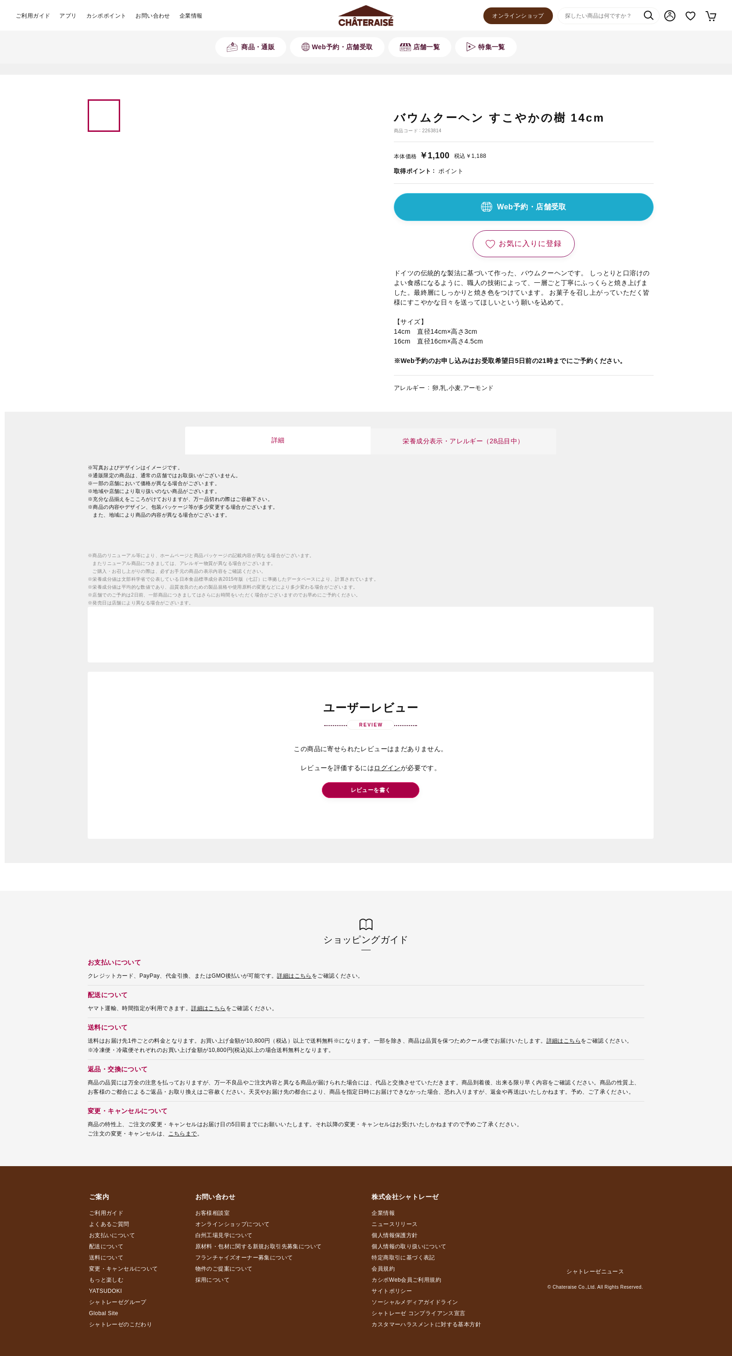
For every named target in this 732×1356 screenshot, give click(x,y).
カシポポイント (106, 16)
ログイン (387, 768)
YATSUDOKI (105, 1291)
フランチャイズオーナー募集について (244, 1257)
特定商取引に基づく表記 (403, 1257)
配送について (106, 1246)
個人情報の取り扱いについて (409, 1246)
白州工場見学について (224, 1235)
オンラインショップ (518, 16)
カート (710, 15)
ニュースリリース (394, 1224)
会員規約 (383, 1268)
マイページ (669, 15)
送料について (106, 1257)
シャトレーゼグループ (118, 1302)
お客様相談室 (212, 1213)
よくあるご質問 (109, 1224)
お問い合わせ (152, 16)
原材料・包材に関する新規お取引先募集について (258, 1246)
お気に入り (690, 16)
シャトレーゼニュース (595, 1271)
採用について (212, 1280)
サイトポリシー (392, 1291)
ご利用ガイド (33, 16)
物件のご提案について (224, 1268)
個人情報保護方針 (394, 1235)
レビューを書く (371, 790)
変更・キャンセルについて (123, 1268)
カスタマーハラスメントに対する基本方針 (426, 1324)
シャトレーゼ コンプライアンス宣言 (418, 1313)
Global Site (103, 1313)
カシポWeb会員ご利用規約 (406, 1280)
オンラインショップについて (232, 1224)
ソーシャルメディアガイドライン (415, 1302)
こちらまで (182, 1133)
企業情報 (191, 16)
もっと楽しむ (106, 1280)
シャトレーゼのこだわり (120, 1324)
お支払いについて (112, 1235)
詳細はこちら (294, 976)
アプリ (68, 16)
